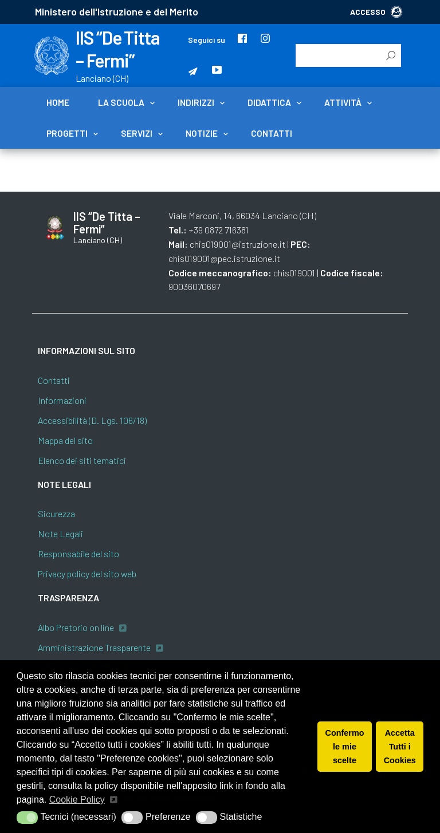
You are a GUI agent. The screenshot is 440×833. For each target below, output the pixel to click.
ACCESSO (376, 12)
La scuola (121, 102)
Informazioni (62, 400)
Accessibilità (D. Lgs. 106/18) (92, 420)
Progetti (67, 133)
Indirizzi (196, 102)
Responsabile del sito (78, 553)
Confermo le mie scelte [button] (344, 746)
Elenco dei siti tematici (82, 460)
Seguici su (206, 40)
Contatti (271, 133)
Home (57, 102)
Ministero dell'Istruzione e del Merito (116, 11)
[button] (27, 817)
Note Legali (60, 533)
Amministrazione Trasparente (94, 647)
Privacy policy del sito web (87, 573)
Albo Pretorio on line (76, 627)
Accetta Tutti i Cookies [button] (400, 746)
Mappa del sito (65, 440)
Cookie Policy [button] (77, 799)
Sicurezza (56, 513)
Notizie (202, 133)
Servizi (136, 133)
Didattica (269, 102)
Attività (343, 102)
